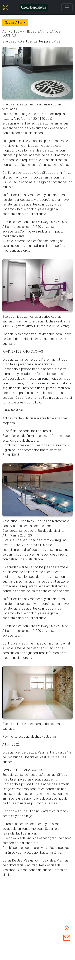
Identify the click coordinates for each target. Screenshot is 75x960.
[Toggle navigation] (67, 7)
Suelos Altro (14, 22)
